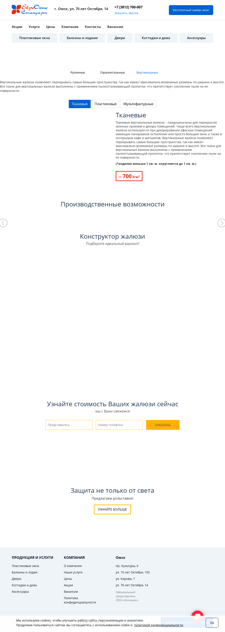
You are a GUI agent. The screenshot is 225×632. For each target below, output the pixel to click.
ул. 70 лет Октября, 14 (132, 585)
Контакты (93, 26)
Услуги (34, 26)
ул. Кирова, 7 (125, 579)
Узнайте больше (112, 509)
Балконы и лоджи (25, 572)
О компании (73, 566)
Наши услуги (73, 572)
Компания (70, 26)
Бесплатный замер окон (191, 10)
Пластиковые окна (34, 38)
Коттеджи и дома (156, 38)
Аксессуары (196, 38)
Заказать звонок (126, 13)
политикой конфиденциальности (158, 625)
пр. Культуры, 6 (127, 566)
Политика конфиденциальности (80, 600)
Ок (212, 623)
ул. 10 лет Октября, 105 (133, 572)
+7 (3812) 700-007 (128, 7)
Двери (120, 38)
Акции (17, 26)
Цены (50, 26)
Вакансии (115, 26)
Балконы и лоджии (82, 38)
